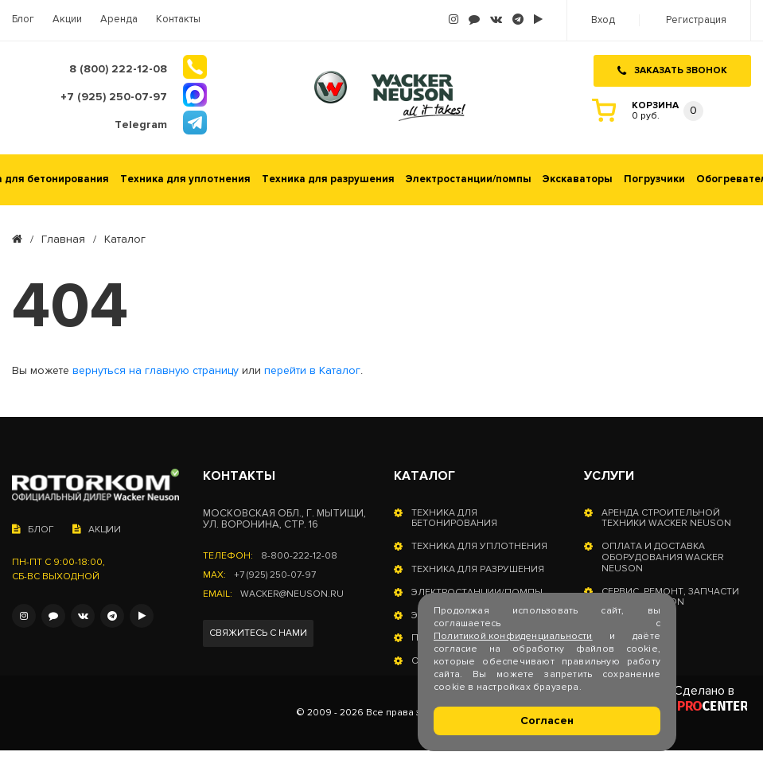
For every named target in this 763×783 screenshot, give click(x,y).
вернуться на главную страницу (155, 370)
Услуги (609, 476)
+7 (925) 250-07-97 (275, 575)
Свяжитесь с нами (258, 633)
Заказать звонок (672, 70)
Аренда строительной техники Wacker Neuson (666, 519)
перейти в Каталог (312, 370)
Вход (603, 20)
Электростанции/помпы (468, 179)
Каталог (424, 476)
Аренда (119, 19)
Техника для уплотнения (185, 179)
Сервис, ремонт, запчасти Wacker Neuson (670, 597)
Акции (67, 19)
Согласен (547, 720)
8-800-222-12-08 (299, 556)
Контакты (178, 19)
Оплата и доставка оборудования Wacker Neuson (662, 557)
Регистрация (696, 20)
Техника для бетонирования (454, 519)
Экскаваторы (578, 179)
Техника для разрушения (328, 179)
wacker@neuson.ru (292, 594)
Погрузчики (654, 179)
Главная (63, 239)
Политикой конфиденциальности (513, 636)
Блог (23, 19)
